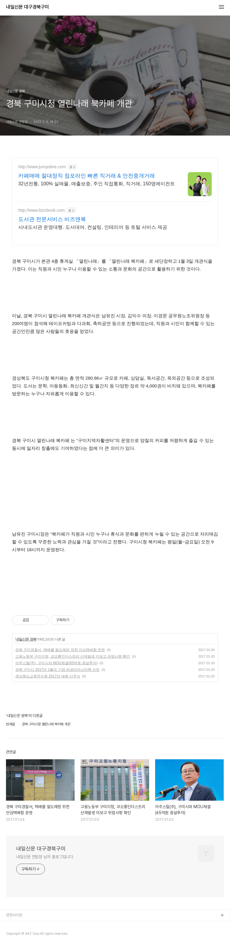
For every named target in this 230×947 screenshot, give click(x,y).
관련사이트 (14, 915)
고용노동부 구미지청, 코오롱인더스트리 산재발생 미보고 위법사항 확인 (72, 656)
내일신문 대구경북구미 (27, 7)
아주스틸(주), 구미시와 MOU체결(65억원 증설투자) (56, 663)
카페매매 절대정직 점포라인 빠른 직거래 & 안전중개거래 (86, 176)
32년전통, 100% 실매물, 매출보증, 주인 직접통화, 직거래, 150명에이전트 (96, 183)
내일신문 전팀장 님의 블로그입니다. (45, 856)
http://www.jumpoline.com (42, 166)
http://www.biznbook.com (41, 210)
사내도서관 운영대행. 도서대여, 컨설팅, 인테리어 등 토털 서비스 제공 (92, 227)
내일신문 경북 (26, 639)
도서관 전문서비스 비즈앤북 (52, 219)
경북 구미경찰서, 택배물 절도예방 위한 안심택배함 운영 (60, 650)
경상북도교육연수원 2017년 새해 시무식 (47, 676)
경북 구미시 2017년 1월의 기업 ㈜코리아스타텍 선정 (57, 670)
